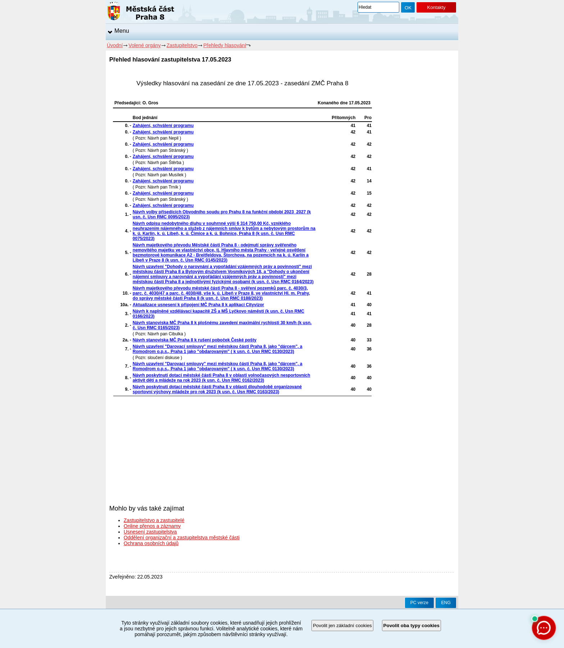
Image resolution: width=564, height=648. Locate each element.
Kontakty (436, 7)
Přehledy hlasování (224, 45)
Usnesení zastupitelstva (150, 532)
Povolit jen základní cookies (342, 625)
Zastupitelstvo (182, 45)
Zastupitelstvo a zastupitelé (154, 520)
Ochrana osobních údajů (151, 543)
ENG (446, 602)
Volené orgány (144, 45)
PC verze (419, 602)
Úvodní (115, 45)
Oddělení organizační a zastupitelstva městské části (182, 537)
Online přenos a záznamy (152, 526)
